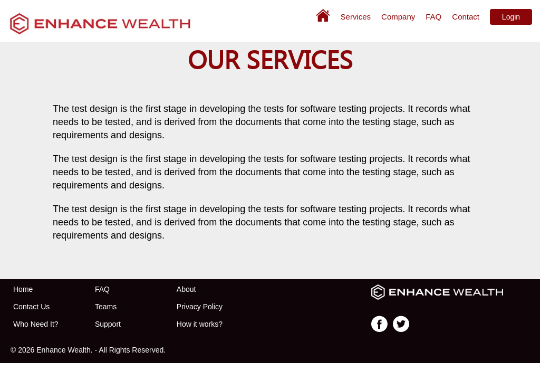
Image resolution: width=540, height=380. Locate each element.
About (186, 289)
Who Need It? (36, 324)
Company (398, 16)
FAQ (433, 16)
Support (108, 324)
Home (23, 289)
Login (511, 17)
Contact (465, 16)
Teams (106, 306)
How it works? (200, 324)
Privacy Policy (200, 306)
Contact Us (31, 306)
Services (356, 16)
